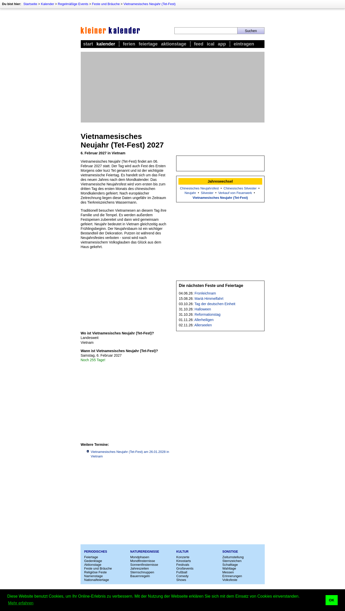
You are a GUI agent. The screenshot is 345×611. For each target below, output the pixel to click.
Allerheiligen (204, 320)
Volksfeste (229, 580)
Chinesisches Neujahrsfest (199, 188)
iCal (210, 43)
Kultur (182, 551)
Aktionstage (173, 43)
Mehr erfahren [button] (21, 603)
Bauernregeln (140, 576)
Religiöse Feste (95, 572)
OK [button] (331, 600)
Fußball (181, 572)
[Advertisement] (172, 87)
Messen (228, 572)
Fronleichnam (205, 293)
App (222, 43)
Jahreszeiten (139, 568)
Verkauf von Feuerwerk (235, 193)
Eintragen (244, 43)
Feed (198, 43)
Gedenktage (93, 561)
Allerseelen (203, 325)
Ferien (129, 43)
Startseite (30, 4)
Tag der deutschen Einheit (215, 304)
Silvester (207, 193)
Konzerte (183, 557)
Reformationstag (208, 314)
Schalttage (230, 565)
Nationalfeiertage (96, 580)
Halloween (203, 309)
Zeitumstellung (233, 557)
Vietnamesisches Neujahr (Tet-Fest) (149, 4)
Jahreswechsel (220, 181)
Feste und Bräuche (106, 4)
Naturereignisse (144, 551)
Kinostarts (183, 561)
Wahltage (229, 568)
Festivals (182, 565)
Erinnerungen (232, 576)
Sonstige (230, 551)
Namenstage (93, 576)
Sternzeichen (232, 561)
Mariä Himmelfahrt (209, 299)
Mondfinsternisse (142, 561)
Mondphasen (139, 557)
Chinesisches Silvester (240, 188)
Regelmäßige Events (73, 4)
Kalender (47, 4)
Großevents (185, 568)
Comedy (182, 576)
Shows (181, 580)
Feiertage (148, 43)
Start (88, 43)
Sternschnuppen (142, 572)
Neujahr (190, 193)
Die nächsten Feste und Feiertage (211, 285)
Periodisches (95, 551)
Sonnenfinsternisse (144, 565)
